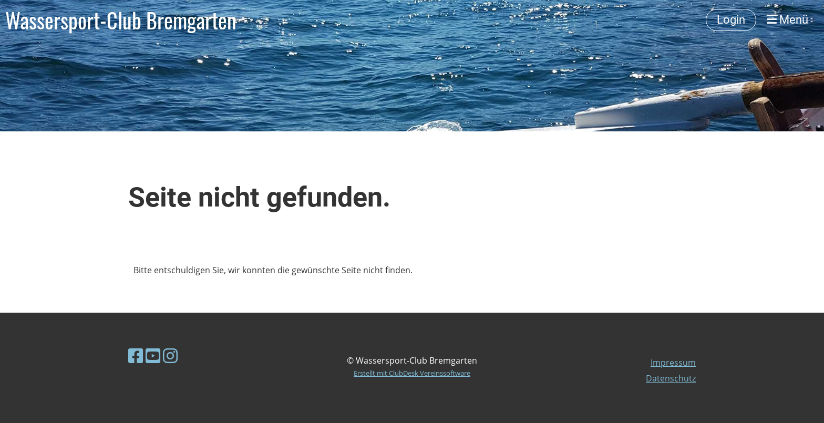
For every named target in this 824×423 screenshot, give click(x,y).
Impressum (673, 362)
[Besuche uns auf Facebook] (135, 355)
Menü (787, 19)
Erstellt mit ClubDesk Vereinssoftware (412, 373)
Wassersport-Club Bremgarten (120, 20)
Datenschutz (671, 378)
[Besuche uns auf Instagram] (170, 355)
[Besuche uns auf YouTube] (153, 355)
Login (731, 19)
